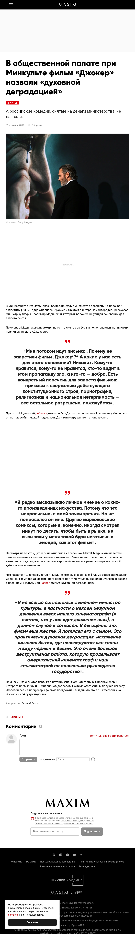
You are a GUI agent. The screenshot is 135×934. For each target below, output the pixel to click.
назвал (45, 583)
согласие (13, 914)
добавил (41, 413)
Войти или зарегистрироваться (109, 735)
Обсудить (35, 125)
